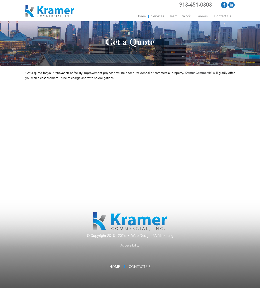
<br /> (130, 135)
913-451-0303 (195, 5)
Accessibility (130, 245)
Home (141, 16)
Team (173, 16)
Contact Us (222, 16)
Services (157, 16)
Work (186, 16)
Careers (202, 16)
